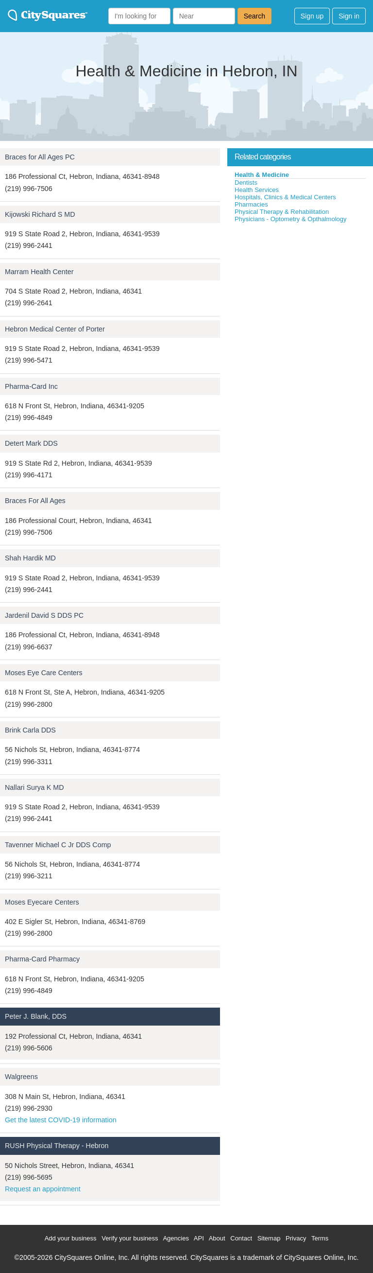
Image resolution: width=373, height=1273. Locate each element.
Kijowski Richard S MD (40, 214)
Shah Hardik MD (30, 558)
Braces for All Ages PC (40, 157)
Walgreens (21, 1077)
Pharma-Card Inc (31, 386)
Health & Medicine (262, 174)
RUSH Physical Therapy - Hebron (56, 1146)
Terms (319, 1238)
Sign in (349, 16)
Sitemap (269, 1238)
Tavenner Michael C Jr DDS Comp (58, 845)
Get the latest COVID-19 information (61, 1120)
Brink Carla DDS (30, 730)
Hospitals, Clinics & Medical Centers (285, 197)
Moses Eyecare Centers (42, 902)
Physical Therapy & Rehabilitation (282, 211)
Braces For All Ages (35, 501)
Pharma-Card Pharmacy (42, 959)
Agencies (175, 1238)
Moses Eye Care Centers (44, 673)
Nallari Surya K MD (34, 787)
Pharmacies (251, 204)
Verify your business (130, 1238)
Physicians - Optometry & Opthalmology (290, 219)
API (199, 1238)
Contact (241, 1238)
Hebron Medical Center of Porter (55, 329)
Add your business (71, 1238)
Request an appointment (43, 1189)
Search (254, 16)
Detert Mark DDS (31, 443)
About (217, 1238)
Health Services (257, 189)
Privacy (296, 1238)
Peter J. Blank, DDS (36, 1016)
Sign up (312, 16)
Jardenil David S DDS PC (44, 615)
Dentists (246, 182)
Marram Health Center (39, 272)
